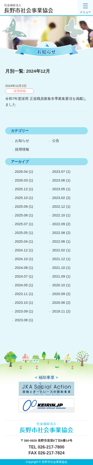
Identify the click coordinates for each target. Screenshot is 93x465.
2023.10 (21, 302)
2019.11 (58, 311)
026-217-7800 (51, 447)
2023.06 (58, 180)
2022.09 (58, 224)
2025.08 (21, 215)
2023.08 (21, 320)
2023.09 (21, 311)
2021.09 (58, 276)
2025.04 (21, 241)
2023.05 (58, 189)
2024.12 (21, 250)
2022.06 (58, 241)
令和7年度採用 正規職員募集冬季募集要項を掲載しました (46, 101)
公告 (55, 141)
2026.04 (21, 171)
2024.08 (21, 268)
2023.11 (21, 294)
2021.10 (58, 268)
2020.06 (58, 302)
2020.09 (58, 294)
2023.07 (58, 171)
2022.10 (58, 215)
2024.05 (21, 285)
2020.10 (58, 285)
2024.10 (21, 259)
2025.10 (21, 198)
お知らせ (22, 141)
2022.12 (58, 206)
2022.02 (58, 250)
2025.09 (21, 206)
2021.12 (58, 259)
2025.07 (21, 224)
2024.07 (21, 276)
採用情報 (22, 149)
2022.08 (58, 233)
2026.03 (21, 180)
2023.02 (58, 198)
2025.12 (21, 189)
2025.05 (21, 233)
